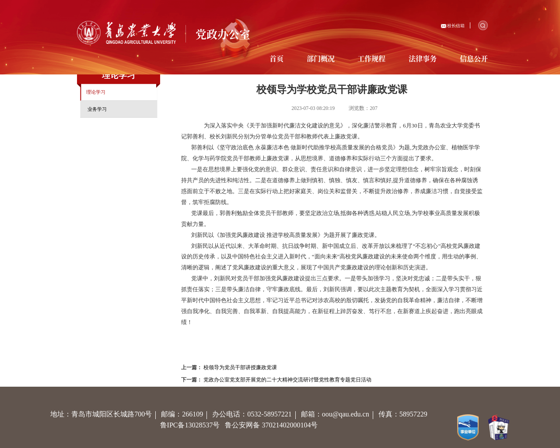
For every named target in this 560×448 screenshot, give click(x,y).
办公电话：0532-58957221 (256, 414)
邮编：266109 (186, 414)
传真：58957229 (404, 414)
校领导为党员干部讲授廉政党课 (240, 367)
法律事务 (423, 58)
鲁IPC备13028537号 (192, 425)
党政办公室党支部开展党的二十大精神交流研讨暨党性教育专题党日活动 (287, 380)
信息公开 (474, 58)
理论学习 (95, 92)
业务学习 (97, 109)
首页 (277, 58)
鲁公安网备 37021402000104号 (273, 425)
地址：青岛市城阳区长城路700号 (105, 414)
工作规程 (371, 58)
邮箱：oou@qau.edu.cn (339, 414)
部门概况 (321, 58)
